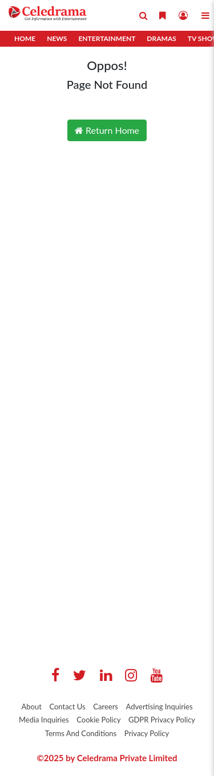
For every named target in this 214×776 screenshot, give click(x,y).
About (31, 706)
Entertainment (106, 38)
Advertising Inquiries (159, 706)
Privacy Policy (146, 733)
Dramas (161, 38)
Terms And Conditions (80, 733)
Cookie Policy (98, 719)
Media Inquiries (44, 719)
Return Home (107, 130)
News (57, 38)
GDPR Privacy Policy (161, 719)
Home (24, 38)
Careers (105, 706)
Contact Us (67, 706)
